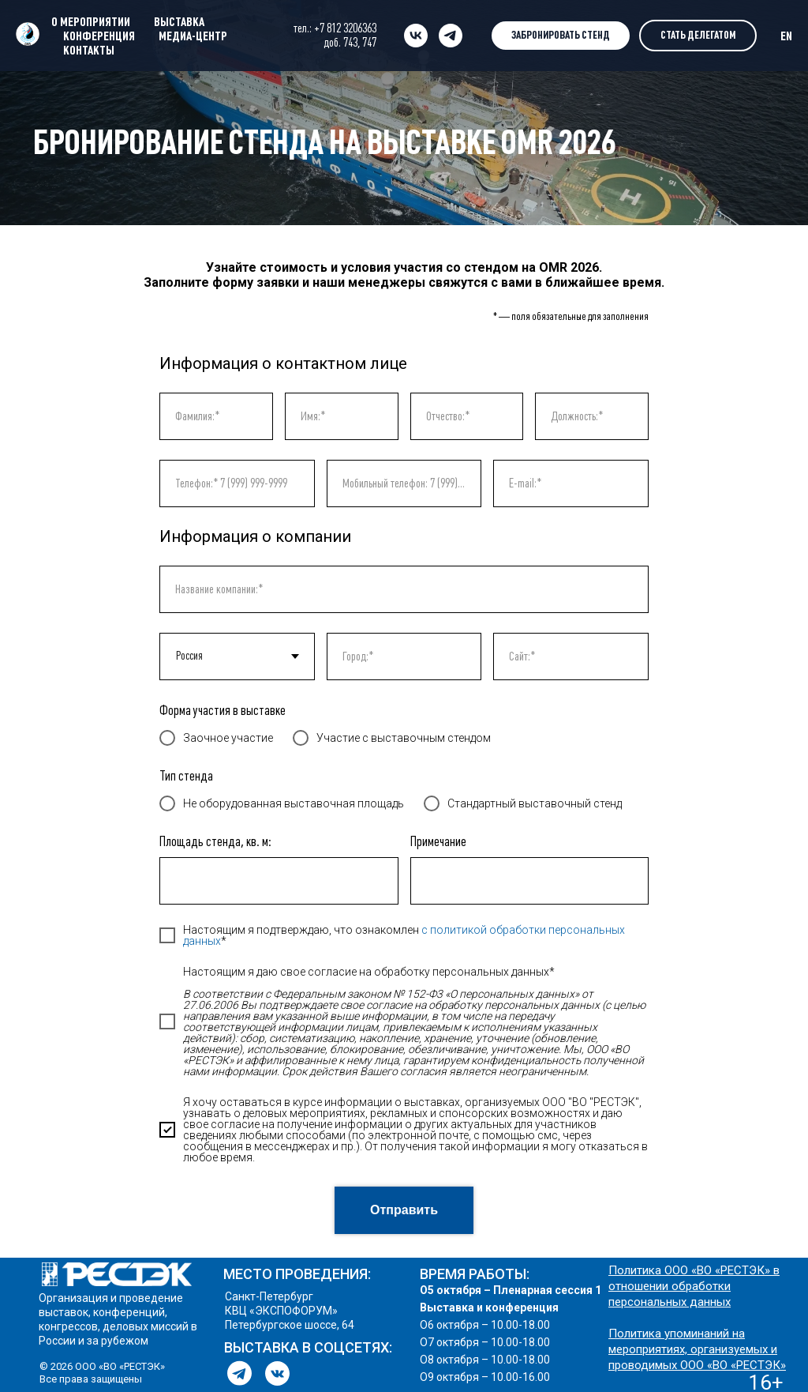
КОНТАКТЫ (88, 50)
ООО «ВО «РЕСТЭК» (733, 1365)
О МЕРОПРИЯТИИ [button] (90, 21)
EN (786, 35)
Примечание (438, 841)
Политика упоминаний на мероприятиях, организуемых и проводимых (692, 1349)
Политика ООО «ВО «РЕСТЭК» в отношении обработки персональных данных (694, 1286)
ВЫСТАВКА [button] (179, 21)
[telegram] (450, 35)
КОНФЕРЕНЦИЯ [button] (99, 35)
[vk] (416, 35)
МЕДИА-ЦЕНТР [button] (193, 35)
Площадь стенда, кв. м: (215, 841)
